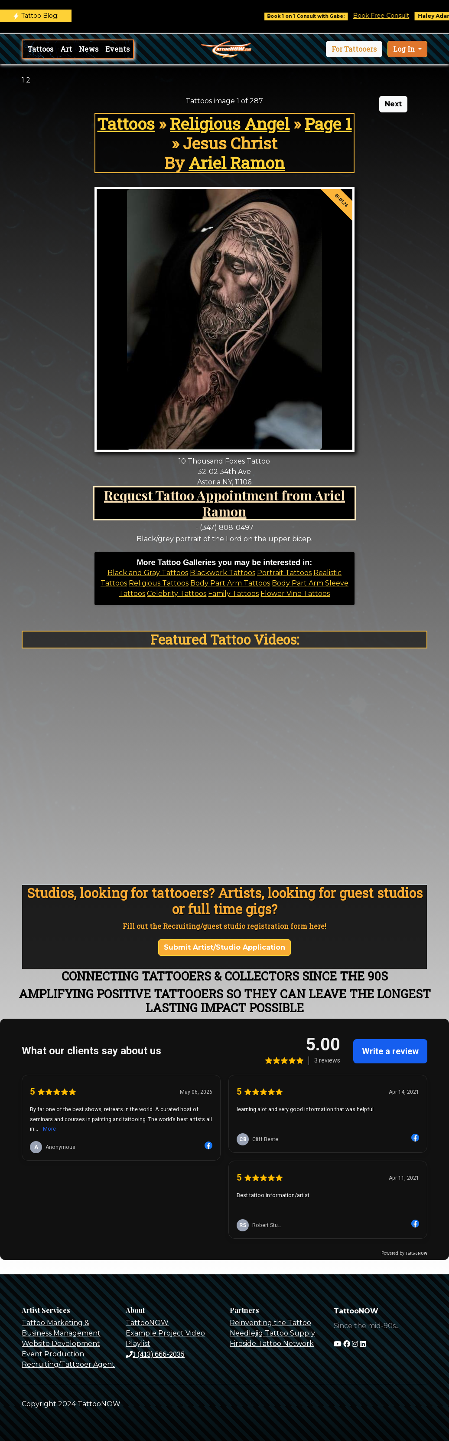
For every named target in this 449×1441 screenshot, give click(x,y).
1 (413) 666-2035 (155, 1354)
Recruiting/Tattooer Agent (68, 1364)
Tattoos (40, 48)
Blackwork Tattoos (222, 573)
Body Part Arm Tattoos (230, 583)
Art (66, 48)
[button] (354, 49)
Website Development (61, 1343)
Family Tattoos (233, 593)
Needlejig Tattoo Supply (272, 1333)
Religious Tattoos (159, 583)
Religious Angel (230, 123)
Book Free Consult (390, 16)
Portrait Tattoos (284, 573)
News (88, 48)
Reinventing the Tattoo (270, 1323)
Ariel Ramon (237, 162)
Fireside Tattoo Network (272, 1343)
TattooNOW (147, 1323)
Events (117, 48)
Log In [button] (404, 48)
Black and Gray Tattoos (147, 573)
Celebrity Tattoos (176, 593)
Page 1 (328, 123)
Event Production (53, 1354)
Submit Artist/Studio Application (224, 947)
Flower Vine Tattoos (295, 593)
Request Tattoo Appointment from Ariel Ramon (224, 503)
